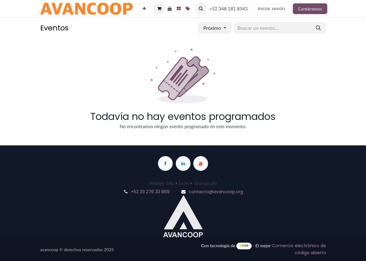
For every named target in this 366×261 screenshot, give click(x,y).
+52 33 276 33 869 (150, 192)
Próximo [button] (212, 28)
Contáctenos (310, 8)
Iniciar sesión (271, 9)
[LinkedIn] (183, 163)
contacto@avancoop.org (216, 192)
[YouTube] (200, 163)
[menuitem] (144, 8)
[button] (201, 8)
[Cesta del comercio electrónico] (159, 8)
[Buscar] (318, 28)
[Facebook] (165, 163)
